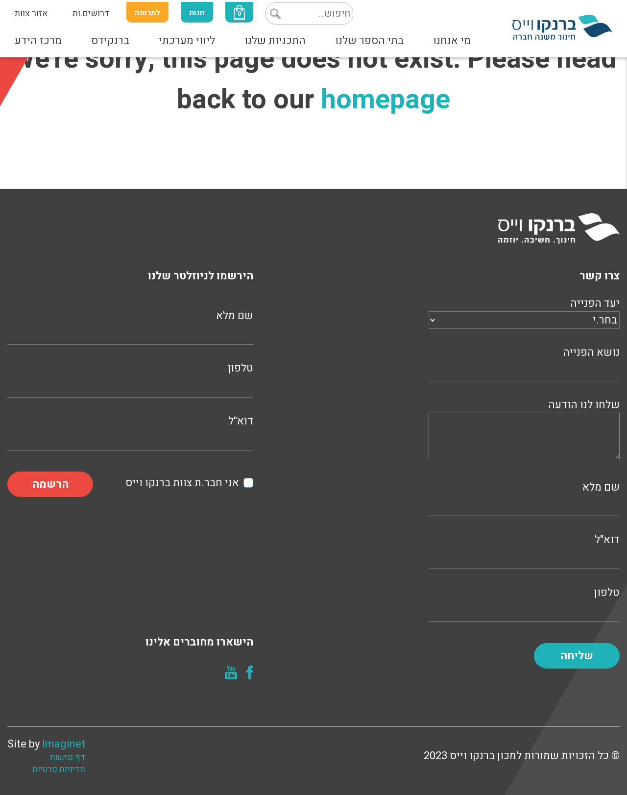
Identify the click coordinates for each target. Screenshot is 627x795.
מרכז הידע (38, 41)
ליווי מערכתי (187, 41)
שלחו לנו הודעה (524, 431)
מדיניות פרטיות (58, 769)
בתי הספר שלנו (369, 41)
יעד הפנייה (524, 311)
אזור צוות (31, 13)
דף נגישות (67, 758)
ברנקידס (110, 41)
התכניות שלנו (275, 41)
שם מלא (524, 498)
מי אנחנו (452, 41)
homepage (385, 100)
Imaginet (63, 744)
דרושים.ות (90, 13)
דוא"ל (524, 550)
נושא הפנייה (524, 363)
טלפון (524, 603)
